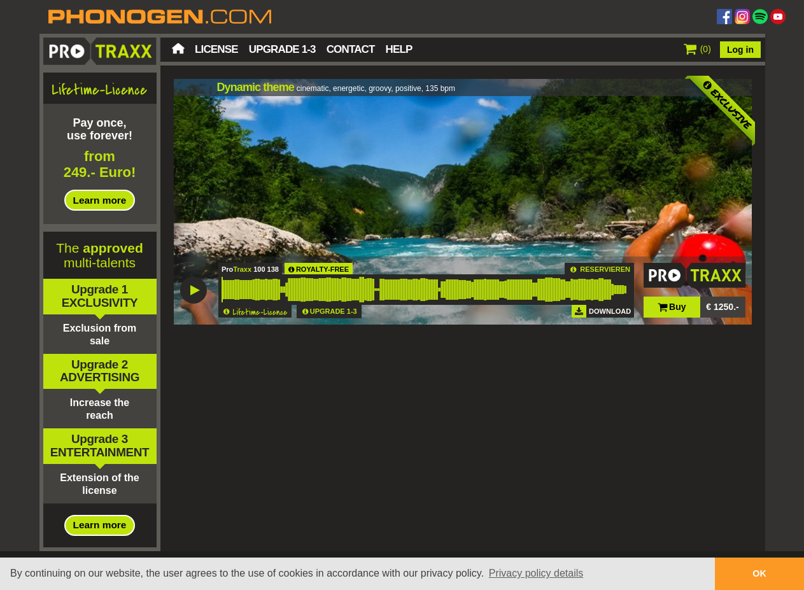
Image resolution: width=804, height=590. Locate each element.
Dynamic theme (255, 87)
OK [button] (759, 573)
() (697, 49)
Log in (740, 50)
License (216, 49)
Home (178, 48)
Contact (351, 49)
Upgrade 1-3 (282, 49)
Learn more (100, 200)
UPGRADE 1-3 (333, 311)
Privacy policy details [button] (536, 573)
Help (399, 49)
